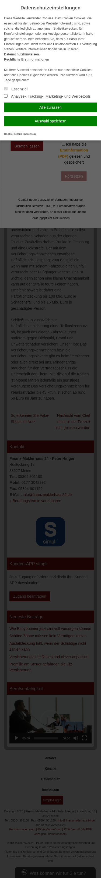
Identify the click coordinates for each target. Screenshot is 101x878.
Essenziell (16, 89)
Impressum (29, 133)
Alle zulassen (50, 107)
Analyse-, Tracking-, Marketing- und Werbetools (47, 96)
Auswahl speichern (51, 121)
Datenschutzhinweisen (21, 54)
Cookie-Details (13, 133)
